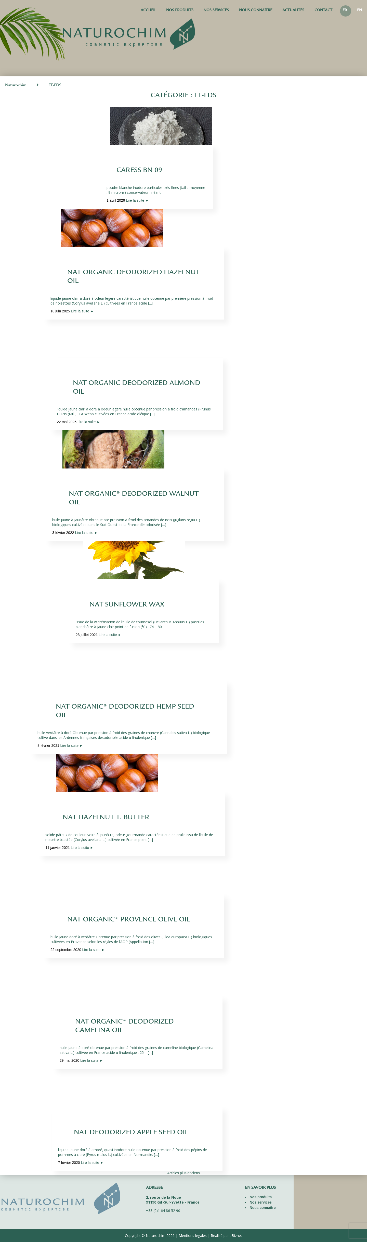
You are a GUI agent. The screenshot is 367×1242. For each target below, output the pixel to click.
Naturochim (16, 85)
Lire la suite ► (137, 200)
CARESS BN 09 (139, 170)
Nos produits (179, 10)
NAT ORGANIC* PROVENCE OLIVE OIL (128, 920)
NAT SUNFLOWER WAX (126, 605)
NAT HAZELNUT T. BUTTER (106, 818)
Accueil (148, 10)
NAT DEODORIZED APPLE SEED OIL (131, 1133)
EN (359, 10)
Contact (323, 10)
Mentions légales (193, 1235)
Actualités (293, 10)
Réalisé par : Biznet (226, 1235)
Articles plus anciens (183, 1173)
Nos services (216, 10)
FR (345, 10)
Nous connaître (255, 10)
